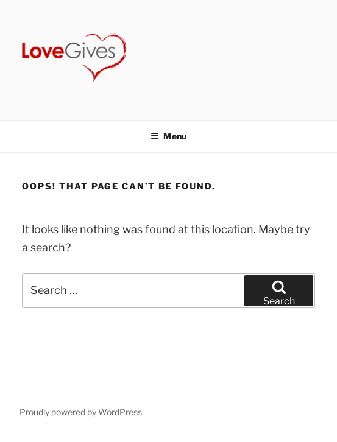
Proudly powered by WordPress (81, 412)
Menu (168, 136)
